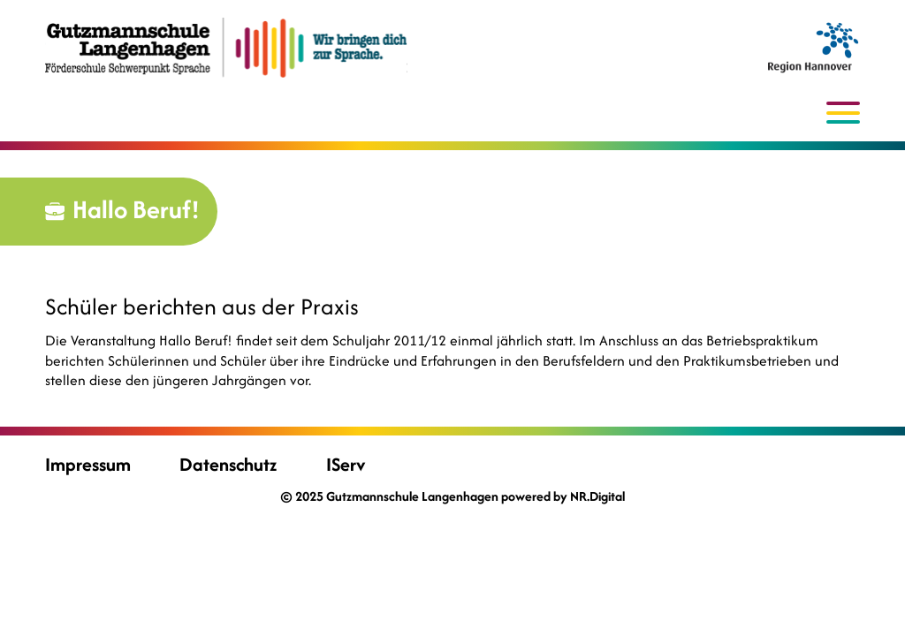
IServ (345, 464)
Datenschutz (228, 464)
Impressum (88, 464)
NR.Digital (597, 496)
